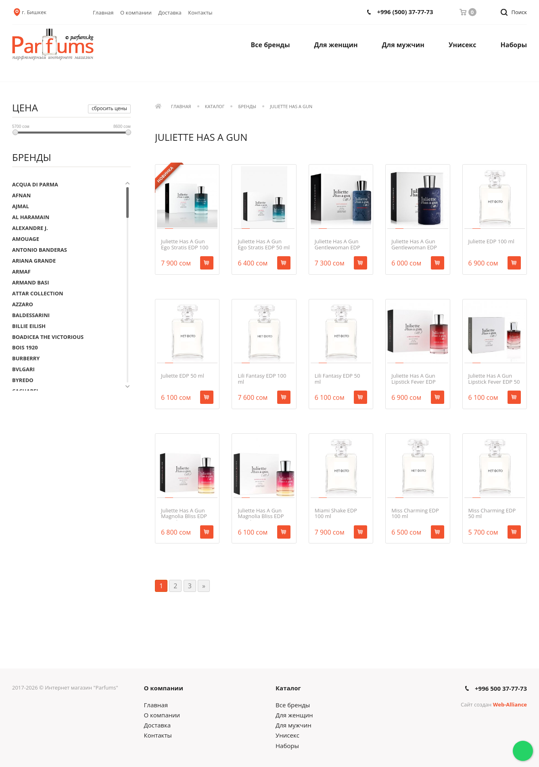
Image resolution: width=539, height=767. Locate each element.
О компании (136, 12)
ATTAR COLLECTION (37, 293)
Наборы (514, 44)
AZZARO (22, 304)
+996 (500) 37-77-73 (405, 11)
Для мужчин (403, 44)
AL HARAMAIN (30, 217)
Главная (103, 12)
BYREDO (22, 380)
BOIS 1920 (25, 347)
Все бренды (270, 44)
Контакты (200, 12)
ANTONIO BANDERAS (39, 249)
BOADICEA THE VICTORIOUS (48, 337)
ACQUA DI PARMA (35, 184)
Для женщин (336, 44)
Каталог (215, 106)
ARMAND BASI (30, 282)
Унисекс (462, 44)
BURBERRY (26, 358)
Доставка (170, 12)
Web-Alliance (510, 704)
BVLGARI (23, 369)
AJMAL (20, 206)
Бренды (247, 106)
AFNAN (21, 195)
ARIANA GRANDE (34, 260)
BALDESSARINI (31, 315)
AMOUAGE (25, 238)
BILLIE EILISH (29, 326)
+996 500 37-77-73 (501, 688)
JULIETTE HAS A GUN (291, 106)
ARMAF (21, 271)
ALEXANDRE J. (30, 228)
